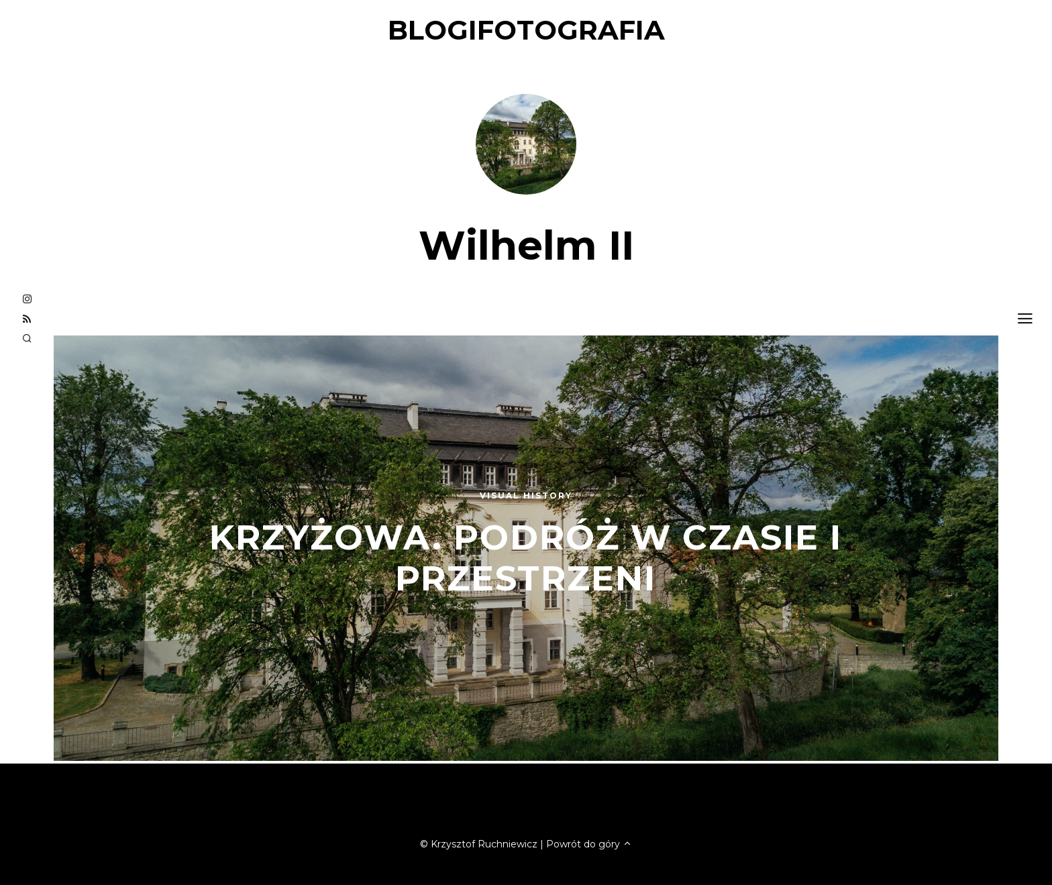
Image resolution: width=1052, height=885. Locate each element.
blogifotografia (526, 29)
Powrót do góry (589, 844)
